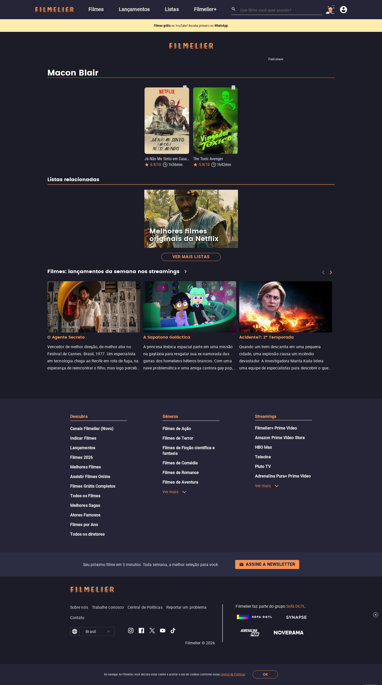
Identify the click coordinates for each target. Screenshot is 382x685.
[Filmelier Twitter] (152, 631)
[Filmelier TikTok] (173, 631)
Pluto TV (263, 466)
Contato (77, 617)
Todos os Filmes (85, 495)
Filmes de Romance (181, 472)
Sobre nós (79, 607)
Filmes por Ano (84, 524)
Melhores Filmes (85, 467)
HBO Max (263, 447)
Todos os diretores (87, 534)
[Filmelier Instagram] (130, 631)
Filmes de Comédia (180, 463)
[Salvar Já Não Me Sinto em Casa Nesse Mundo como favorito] (185, 88)
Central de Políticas (232, 674)
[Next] (331, 272)
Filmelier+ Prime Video (276, 428)
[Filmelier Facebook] (141, 631)
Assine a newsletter (267, 564)
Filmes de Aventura (180, 482)
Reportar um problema (186, 607)
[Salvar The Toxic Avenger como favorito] (233, 88)
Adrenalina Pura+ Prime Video (283, 476)
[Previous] (323, 272)
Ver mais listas (191, 256)
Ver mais (175, 491)
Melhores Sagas (85, 505)
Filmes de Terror (178, 438)
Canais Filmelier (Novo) (91, 428)
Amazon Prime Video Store (280, 437)
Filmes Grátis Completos (92, 486)
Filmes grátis (162, 26)
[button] (108, 631)
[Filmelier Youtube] (162, 631)
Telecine (263, 457)
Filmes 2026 (81, 457)
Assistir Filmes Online (90, 476)
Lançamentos (82, 447)
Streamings (265, 416)
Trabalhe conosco (108, 607)
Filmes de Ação (177, 428)
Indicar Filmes (83, 438)
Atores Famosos (85, 515)
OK (265, 674)
